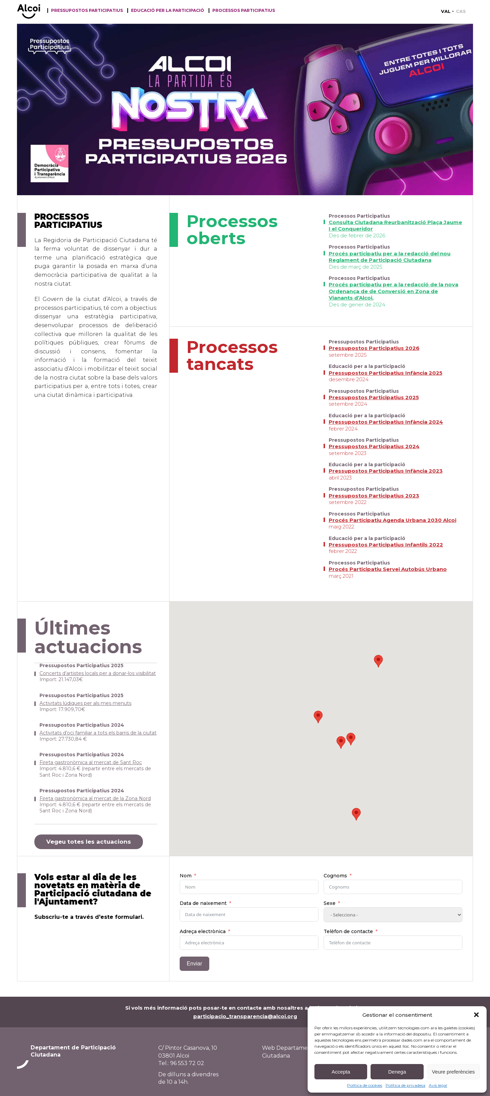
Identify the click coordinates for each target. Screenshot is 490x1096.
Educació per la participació (167, 11)
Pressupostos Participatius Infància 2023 (386, 471)
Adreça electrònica (203, 931)
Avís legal (438, 1085)
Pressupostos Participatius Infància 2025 (385, 373)
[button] (476, 1014)
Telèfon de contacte (348, 931)
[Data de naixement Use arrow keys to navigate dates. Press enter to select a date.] (249, 914)
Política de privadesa (405, 1085)
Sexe (330, 903)
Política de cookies (364, 1085)
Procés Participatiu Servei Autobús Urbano (388, 569)
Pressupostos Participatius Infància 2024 (386, 422)
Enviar (194, 963)
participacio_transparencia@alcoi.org (245, 1016)
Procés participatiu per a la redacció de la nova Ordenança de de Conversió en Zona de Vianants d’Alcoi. (393, 291)
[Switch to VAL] (447, 11)
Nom (186, 875)
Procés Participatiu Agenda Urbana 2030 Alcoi (392, 520)
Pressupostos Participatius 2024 (374, 446)
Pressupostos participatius (87, 11)
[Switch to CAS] (461, 11)
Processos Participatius (243, 11)
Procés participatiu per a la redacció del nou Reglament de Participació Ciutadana (390, 257)
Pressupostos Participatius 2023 (374, 495)
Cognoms (335, 875)
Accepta (341, 1072)
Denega (397, 1072)
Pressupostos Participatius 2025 (374, 397)
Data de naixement (203, 903)
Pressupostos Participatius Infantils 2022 (386, 544)
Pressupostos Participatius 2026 (374, 348)
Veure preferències (453, 1072)
